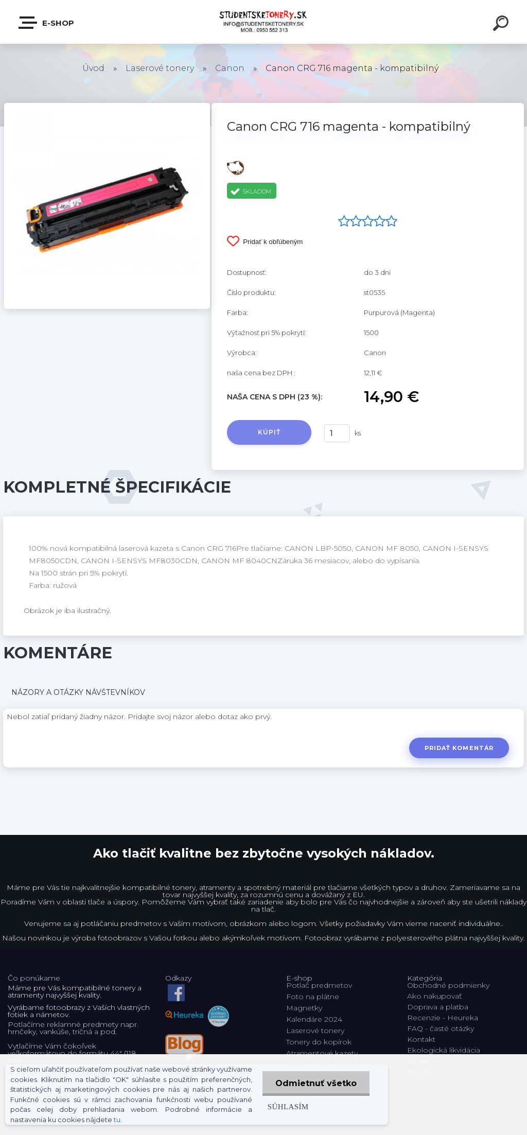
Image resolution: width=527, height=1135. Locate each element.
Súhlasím (288, 1106)
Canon (229, 68)
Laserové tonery (160, 68)
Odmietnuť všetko (316, 1083)
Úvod (93, 68)
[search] (502, 25)
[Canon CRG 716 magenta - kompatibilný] (107, 106)
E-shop (47, 22)
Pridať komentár (459, 748)
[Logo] (264, 22)
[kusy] (337, 433)
